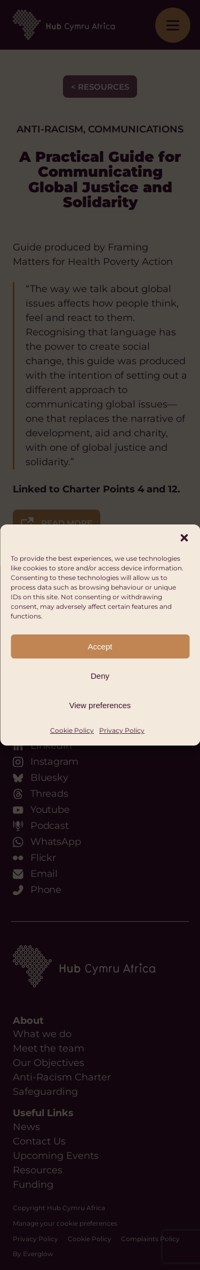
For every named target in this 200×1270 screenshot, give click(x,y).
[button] (184, 537)
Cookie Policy (72, 730)
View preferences (100, 705)
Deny (100, 675)
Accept (100, 646)
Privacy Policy (122, 730)
